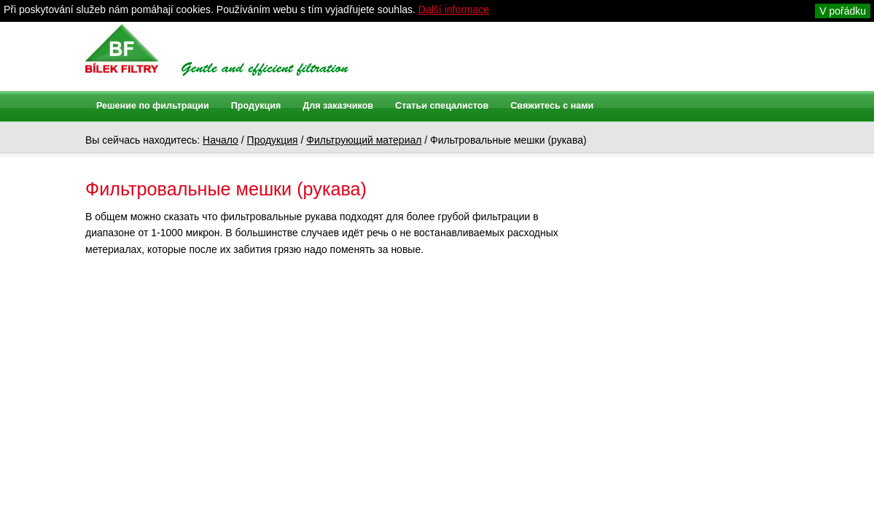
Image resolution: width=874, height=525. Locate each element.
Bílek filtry (122, 48)
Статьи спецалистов (441, 106)
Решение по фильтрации (152, 106)
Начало (220, 140)
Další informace (453, 9)
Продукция (272, 140)
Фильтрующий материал (363, 140)
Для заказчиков (338, 106)
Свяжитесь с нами (551, 106)
